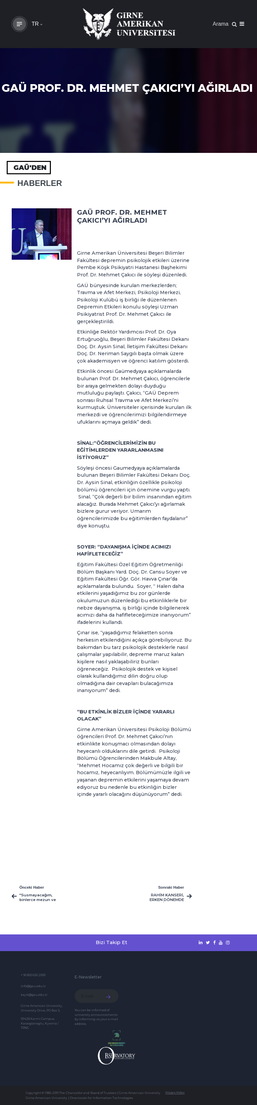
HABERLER (39, 183)
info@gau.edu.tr (33, 986)
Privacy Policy (174, 1092)
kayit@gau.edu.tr (34, 995)
